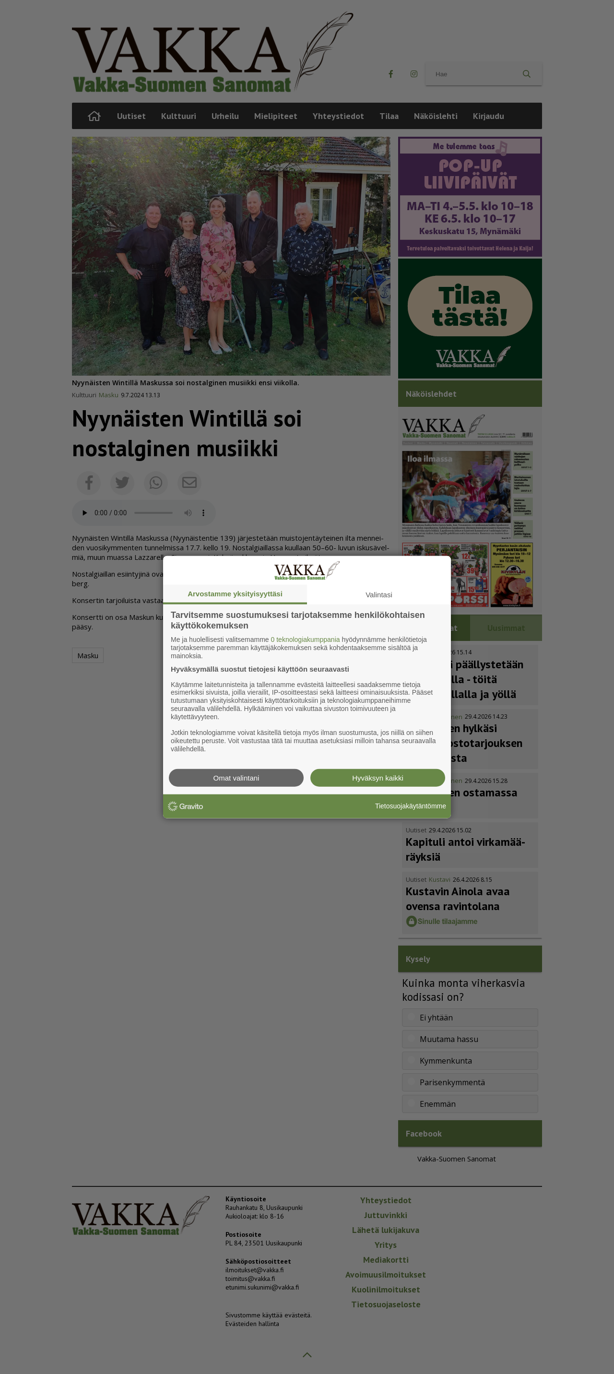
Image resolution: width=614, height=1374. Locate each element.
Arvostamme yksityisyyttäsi (235, 594)
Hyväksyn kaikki (377, 777)
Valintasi (379, 595)
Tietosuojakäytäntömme (410, 806)
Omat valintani (236, 777)
